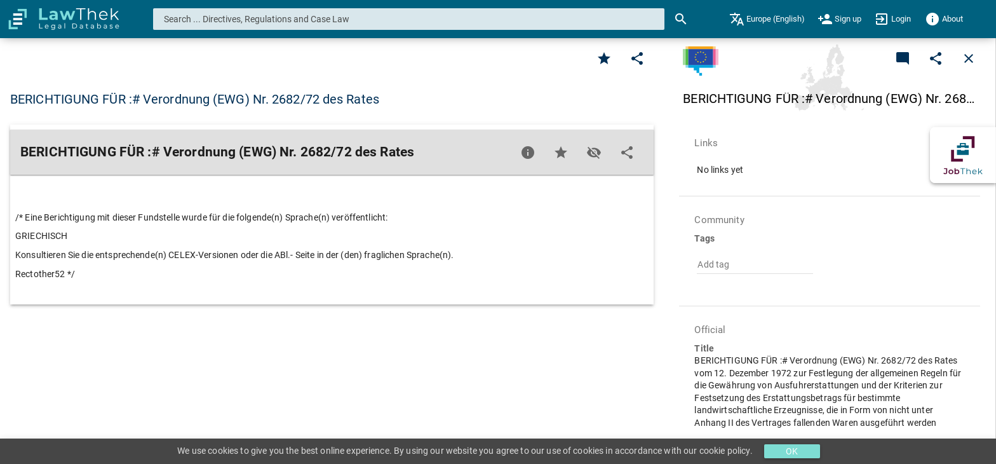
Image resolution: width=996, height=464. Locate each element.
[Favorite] (604, 58)
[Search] (681, 19)
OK (792, 451)
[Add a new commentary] (902, 58)
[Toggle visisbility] (594, 152)
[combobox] (409, 19)
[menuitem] (767, 19)
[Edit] (637, 58)
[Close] (968, 58)
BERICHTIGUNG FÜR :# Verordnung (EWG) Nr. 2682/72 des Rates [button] (194, 99)
